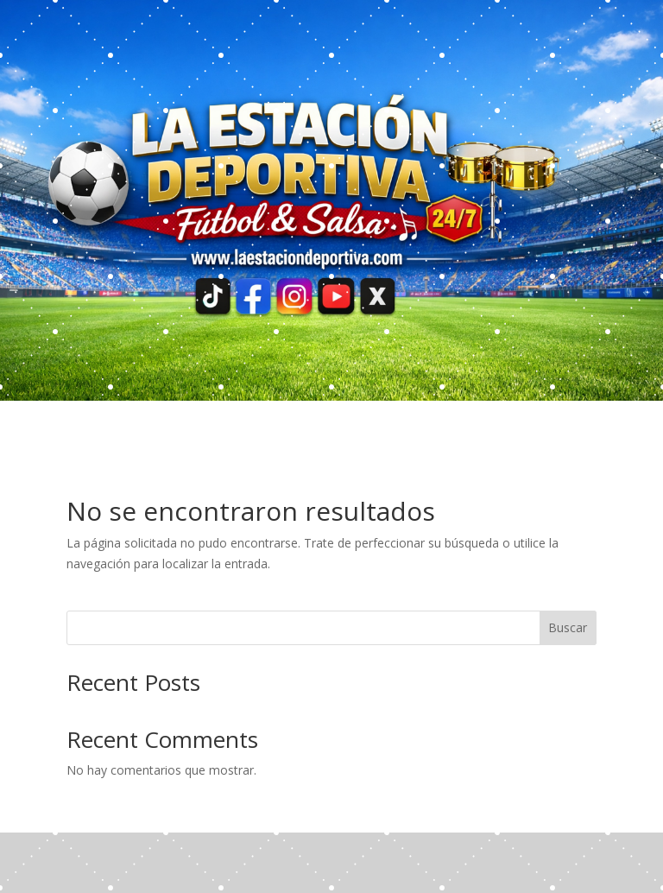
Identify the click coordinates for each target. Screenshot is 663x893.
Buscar (567, 627)
